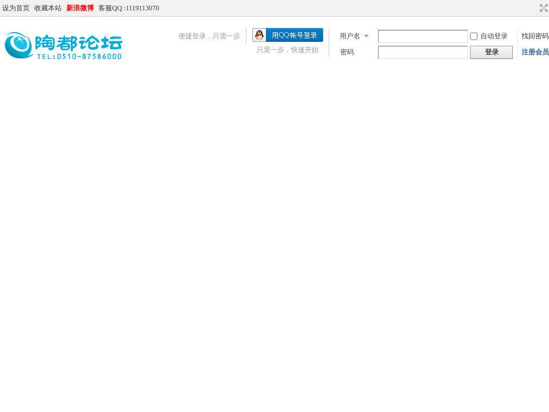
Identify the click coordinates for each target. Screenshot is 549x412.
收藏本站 (48, 8)
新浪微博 (80, 8)
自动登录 (489, 36)
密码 (347, 52)
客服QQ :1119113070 (128, 8)
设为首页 (16, 8)
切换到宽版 (542, 8)
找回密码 (535, 36)
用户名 (350, 36)
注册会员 (535, 52)
